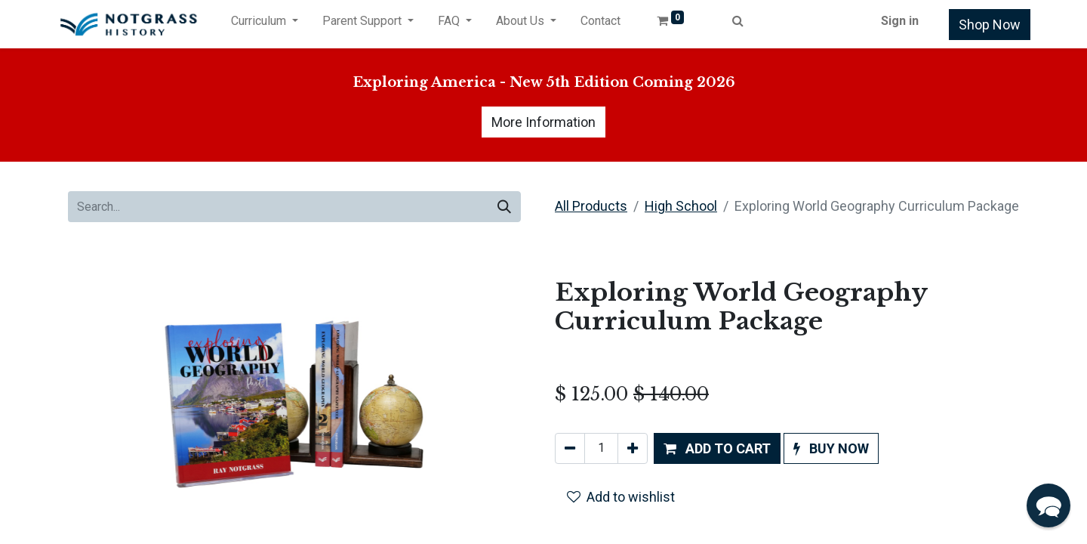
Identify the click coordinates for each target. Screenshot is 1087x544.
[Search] (504, 206)
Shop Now (990, 24)
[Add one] (632, 448)
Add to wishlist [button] (621, 497)
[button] (717, 448)
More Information (543, 122)
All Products (591, 206)
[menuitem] (600, 24)
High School (681, 206)
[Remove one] (570, 448)
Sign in (900, 21)
